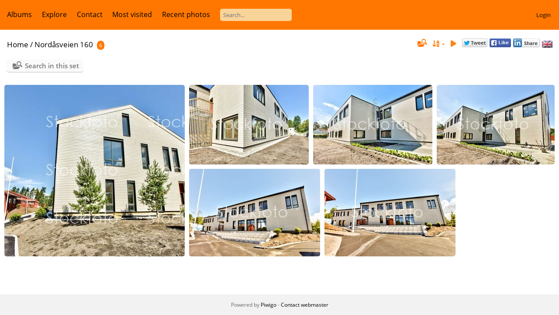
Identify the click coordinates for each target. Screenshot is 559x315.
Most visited (132, 14)
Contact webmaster (304, 304)
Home (17, 44)
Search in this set (52, 65)
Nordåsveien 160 (64, 44)
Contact (90, 14)
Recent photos (186, 14)
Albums (19, 14)
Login (543, 15)
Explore (54, 14)
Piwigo (268, 304)
